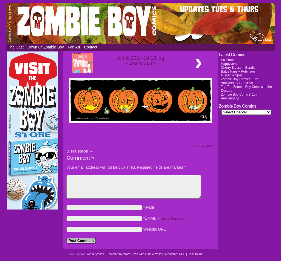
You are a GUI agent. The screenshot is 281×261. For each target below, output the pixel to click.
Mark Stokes (96, 254)
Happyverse (229, 64)
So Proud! (228, 60)
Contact (90, 47)
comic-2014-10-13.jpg (140, 58)
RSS (182, 254)
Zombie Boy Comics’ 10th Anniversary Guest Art (239, 81)
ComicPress (153, 254)
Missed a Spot (231, 75)
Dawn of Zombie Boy (45, 47)
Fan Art (74, 47)
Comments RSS (202, 146)
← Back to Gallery (140, 63)
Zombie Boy (140, 23)
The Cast (16, 47)
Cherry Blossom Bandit (238, 68)
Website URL (154, 229)
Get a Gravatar (172, 218)
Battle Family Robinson (238, 71)
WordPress (130, 254)
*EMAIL (163, 218)
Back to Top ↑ (197, 254)
